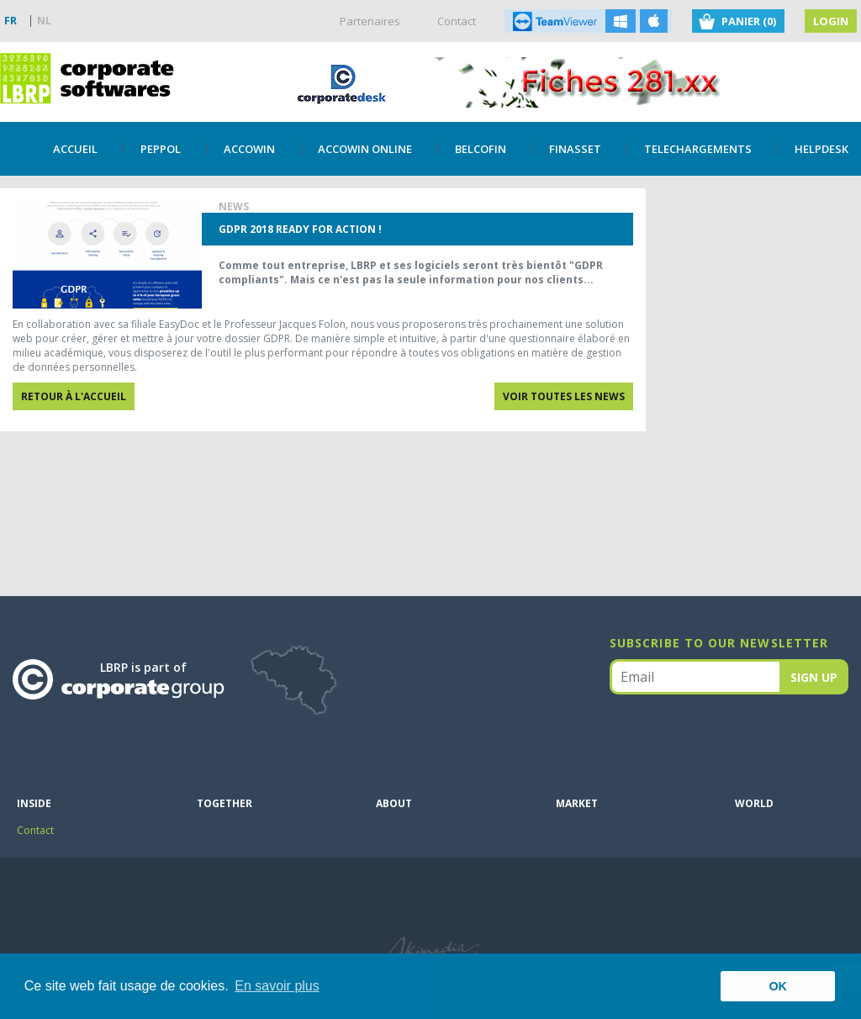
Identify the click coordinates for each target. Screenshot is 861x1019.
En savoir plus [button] (277, 986)
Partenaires (370, 21)
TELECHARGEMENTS (698, 148)
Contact (456, 21)
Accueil (75, 148)
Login (830, 21)
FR (10, 20)
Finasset (575, 148)
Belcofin (480, 148)
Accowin (249, 148)
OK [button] (778, 986)
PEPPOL (160, 148)
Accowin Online (365, 148)
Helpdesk (821, 148)
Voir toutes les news (564, 396)
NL (44, 20)
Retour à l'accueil (73, 396)
